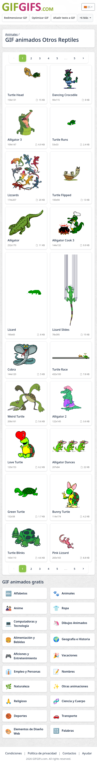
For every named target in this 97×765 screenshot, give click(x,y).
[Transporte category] (72, 716)
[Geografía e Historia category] (72, 639)
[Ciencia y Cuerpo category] (72, 701)
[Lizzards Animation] (26, 178)
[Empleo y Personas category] (24, 671)
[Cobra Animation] (26, 360)
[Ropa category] (72, 608)
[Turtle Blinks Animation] (26, 543)
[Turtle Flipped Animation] (71, 178)
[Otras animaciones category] (72, 686)
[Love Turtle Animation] (26, 450)
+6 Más (84, 17)
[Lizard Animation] (26, 295)
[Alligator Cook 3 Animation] (71, 228)
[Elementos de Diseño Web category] (24, 731)
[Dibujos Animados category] (72, 623)
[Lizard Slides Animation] (71, 295)
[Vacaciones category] (72, 655)
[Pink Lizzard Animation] (71, 543)
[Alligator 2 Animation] (71, 403)
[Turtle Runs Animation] (71, 127)
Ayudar (87, 753)
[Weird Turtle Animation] (26, 403)
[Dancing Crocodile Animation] (71, 84)
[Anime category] (24, 608)
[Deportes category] (24, 716)
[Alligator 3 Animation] (26, 127)
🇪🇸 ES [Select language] (87, 7)
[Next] (83, 58)
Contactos (69, 753)
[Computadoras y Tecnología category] (24, 623)
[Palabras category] (72, 730)
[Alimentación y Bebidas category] (24, 639)
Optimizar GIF (40, 17)
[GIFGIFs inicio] (27, 7)
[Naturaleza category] (24, 686)
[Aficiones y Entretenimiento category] (24, 656)
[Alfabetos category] (24, 593)
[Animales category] (72, 593)
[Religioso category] (24, 701)
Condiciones (13, 753)
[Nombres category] (72, 671)
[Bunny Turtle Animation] (71, 497)
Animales (11, 34)
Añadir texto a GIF (64, 17)
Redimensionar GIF (15, 17)
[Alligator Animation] (26, 228)
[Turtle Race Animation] (71, 360)
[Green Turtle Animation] (26, 497)
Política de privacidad (42, 753)
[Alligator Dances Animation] (71, 450)
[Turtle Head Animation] (26, 84)
